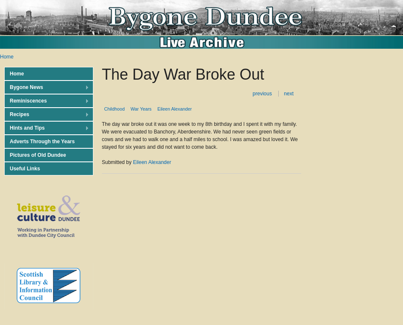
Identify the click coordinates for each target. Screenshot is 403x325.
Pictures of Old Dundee (38, 155)
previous (262, 94)
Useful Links (25, 169)
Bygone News (46, 87)
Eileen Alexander (174, 108)
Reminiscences (46, 101)
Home (7, 57)
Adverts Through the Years (42, 141)
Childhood (114, 108)
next (289, 94)
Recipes (46, 114)
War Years (141, 108)
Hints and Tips (46, 128)
